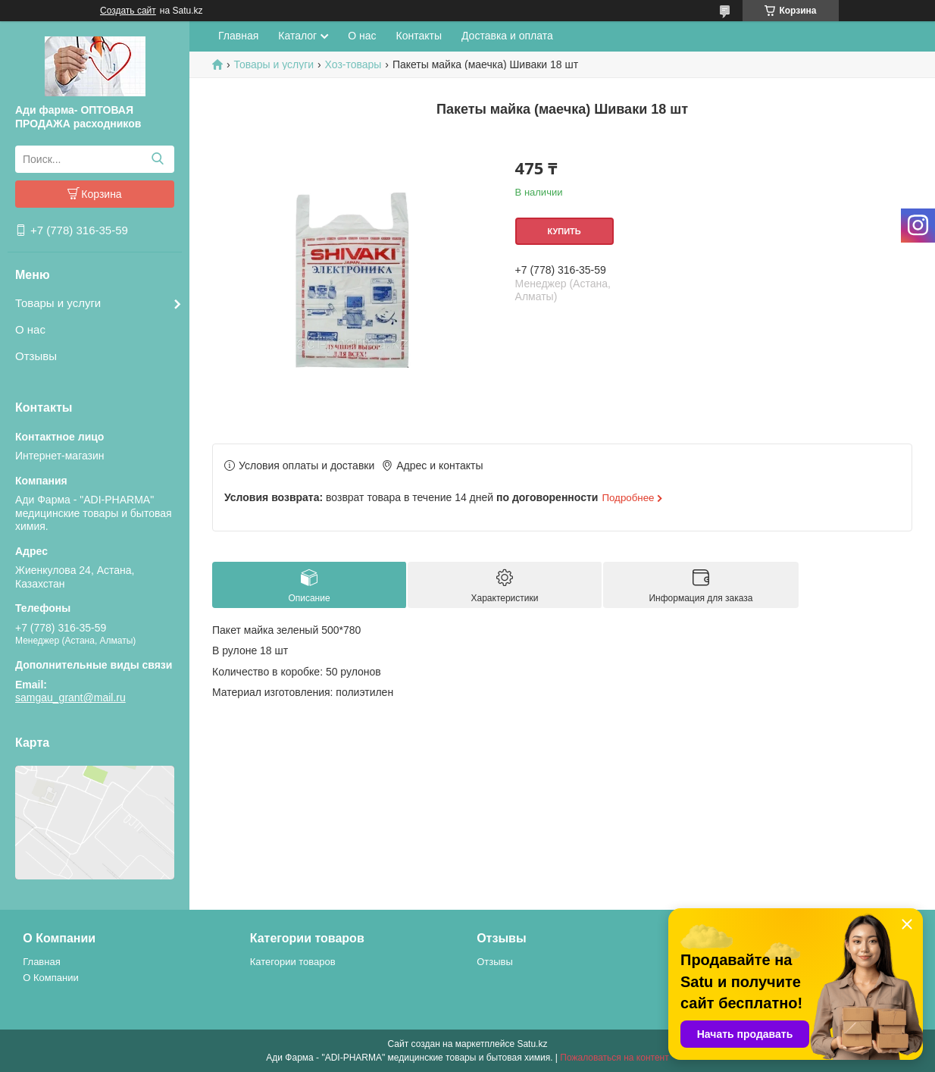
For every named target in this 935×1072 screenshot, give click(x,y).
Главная (238, 36)
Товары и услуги (58, 302)
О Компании (50, 977)
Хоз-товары (353, 64)
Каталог (297, 36)
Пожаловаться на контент (614, 1057)
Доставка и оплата (507, 36)
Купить (563, 231)
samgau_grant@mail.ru (70, 697)
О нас (30, 329)
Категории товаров (293, 961)
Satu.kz (532, 1044)
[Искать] (157, 159)
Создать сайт (128, 10)
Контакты (419, 36)
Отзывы (36, 355)
